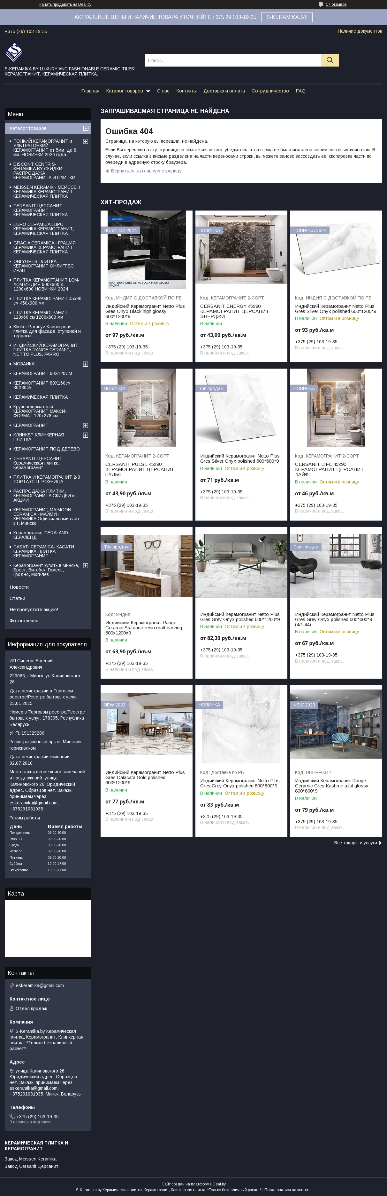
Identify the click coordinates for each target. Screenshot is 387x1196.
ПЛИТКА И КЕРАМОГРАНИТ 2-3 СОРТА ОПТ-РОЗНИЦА (46, 479)
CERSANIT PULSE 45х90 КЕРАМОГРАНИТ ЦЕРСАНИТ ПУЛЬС (139, 469)
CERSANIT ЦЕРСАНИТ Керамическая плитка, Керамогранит (37, 463)
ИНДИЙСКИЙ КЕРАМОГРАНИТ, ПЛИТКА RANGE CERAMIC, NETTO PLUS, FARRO (46, 350)
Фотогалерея (24, 620)
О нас (163, 90)
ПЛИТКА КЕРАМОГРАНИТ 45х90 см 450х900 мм (47, 301)
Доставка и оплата (224, 90)
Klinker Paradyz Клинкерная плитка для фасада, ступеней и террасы (47, 331)
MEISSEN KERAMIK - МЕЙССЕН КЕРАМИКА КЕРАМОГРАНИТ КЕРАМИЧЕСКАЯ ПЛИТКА (46, 192)
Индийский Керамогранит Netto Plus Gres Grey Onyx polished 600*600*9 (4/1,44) (335, 619)
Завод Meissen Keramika (31, 1158)
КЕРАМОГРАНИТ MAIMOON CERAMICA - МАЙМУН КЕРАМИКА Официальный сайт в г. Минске (46, 516)
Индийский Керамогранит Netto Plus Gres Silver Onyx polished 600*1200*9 (335, 309)
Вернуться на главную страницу (146, 170)
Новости (19, 587)
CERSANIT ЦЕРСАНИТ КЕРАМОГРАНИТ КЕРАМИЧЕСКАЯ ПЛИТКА (40, 210)
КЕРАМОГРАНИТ (31, 425)
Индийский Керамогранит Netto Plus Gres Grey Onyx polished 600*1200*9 (240, 617)
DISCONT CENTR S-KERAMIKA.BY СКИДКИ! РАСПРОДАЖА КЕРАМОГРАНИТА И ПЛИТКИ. (45, 171)
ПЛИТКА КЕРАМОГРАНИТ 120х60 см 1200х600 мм (40, 315)
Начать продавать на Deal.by (65, 4)
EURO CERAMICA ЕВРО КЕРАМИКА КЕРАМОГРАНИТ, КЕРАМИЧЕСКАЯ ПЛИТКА (43, 229)
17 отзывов (336, 4)
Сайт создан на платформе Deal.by (194, 1184)
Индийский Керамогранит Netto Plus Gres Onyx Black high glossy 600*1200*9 (145, 311)
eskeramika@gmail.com (40, 985)
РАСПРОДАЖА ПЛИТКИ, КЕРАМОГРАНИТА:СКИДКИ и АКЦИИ (44, 496)
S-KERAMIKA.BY (286, 17)
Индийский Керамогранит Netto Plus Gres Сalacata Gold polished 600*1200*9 (145, 777)
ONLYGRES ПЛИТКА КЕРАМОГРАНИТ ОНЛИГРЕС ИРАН (43, 266)
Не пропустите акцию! (34, 609)
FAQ (301, 90)
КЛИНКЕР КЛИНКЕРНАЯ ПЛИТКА (38, 437)
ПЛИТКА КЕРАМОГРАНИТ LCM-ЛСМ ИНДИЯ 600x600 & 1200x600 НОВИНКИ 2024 (46, 284)
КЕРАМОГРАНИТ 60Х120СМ (42, 373)
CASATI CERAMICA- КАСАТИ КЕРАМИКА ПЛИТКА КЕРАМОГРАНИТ (43, 551)
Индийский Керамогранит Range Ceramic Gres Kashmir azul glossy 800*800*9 (331, 785)
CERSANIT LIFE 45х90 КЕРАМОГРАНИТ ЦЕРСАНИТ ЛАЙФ (329, 469)
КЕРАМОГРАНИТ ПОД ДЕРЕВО (46, 448)
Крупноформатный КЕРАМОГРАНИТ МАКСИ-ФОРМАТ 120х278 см (40, 411)
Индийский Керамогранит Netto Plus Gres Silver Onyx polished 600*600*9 (240, 458)
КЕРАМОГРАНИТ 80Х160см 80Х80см (42, 385)
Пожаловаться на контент (287, 1190)
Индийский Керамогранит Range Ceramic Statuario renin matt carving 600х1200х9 (143, 627)
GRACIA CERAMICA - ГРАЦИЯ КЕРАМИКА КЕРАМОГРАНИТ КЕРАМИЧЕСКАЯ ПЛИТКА (44, 247)
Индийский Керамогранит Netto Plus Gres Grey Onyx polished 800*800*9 (240, 783)
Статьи (17, 598)
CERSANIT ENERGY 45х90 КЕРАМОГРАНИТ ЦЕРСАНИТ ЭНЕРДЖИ (234, 311)
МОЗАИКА (23, 363)
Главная (90, 90)
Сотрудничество (270, 90)
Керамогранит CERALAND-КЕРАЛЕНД (41, 535)
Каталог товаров (124, 90)
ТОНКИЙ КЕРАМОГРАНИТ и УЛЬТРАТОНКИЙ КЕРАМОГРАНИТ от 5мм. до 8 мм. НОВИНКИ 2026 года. (44, 148)
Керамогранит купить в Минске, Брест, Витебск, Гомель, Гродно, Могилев (46, 570)
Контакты (186, 90)
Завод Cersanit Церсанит (31, 1166)
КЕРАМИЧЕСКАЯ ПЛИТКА (40, 397)
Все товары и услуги (355, 842)
